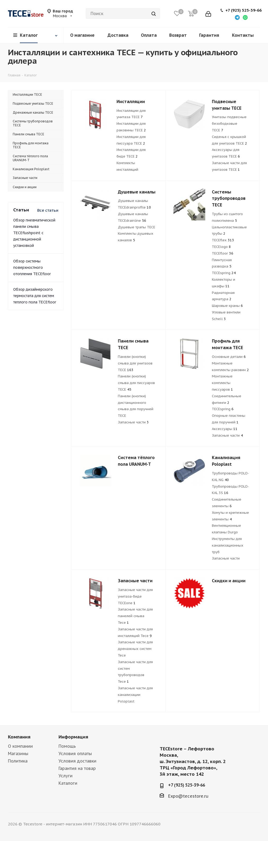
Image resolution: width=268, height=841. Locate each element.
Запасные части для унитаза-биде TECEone (135, 596)
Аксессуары (225, 429)
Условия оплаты (75, 753)
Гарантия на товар (77, 768)
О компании (20, 746)
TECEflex (223, 240)
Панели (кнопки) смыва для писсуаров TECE (136, 383)
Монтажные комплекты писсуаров (222, 383)
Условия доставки (77, 761)
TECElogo (221, 246)
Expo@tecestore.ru (188, 796)
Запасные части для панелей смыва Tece (135, 616)
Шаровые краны (227, 305)
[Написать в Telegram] (237, 17)
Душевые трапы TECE (136, 227)
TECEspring (224, 273)
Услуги (66, 775)
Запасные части (133, 422)
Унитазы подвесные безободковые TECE (229, 123)
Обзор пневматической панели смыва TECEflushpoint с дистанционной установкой (34, 233)
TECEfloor (222, 253)
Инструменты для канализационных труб (227, 545)
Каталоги (68, 783)
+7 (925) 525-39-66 (243, 10)
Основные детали (229, 356)
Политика (18, 761)
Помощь (67, 746)
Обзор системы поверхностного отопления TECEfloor (32, 267)
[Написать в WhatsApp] (245, 17)
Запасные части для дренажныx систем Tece (135, 649)
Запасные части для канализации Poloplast (135, 695)
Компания (19, 737)
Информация (73, 737)
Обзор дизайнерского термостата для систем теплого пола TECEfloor (34, 295)
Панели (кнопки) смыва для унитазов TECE (135, 363)
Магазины (18, 753)
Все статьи (47, 210)
